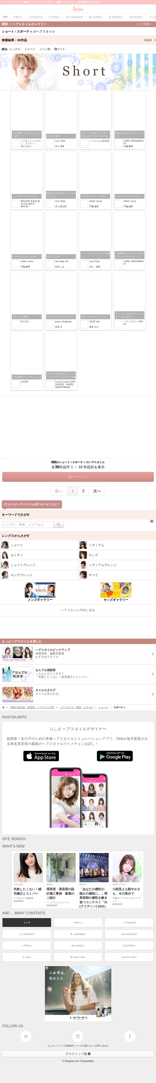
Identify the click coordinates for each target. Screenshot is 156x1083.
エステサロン (129, 945)
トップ (26, 922)
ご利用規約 (68, 1045)
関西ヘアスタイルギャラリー (77, 24)
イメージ (30, 49)
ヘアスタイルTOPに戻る (78, 610)
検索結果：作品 (79, 40)
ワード (60, 49)
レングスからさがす (16, 536)
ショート (103, 707)
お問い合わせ (101, 1045)
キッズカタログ (78, 934)
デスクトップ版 (78, 1054)
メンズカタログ (27, 934)
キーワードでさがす (16, 514)
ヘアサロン (26, 945)
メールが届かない (84, 1045)
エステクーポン (129, 957)
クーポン (26, 957)
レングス (15, 49)
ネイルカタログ (129, 934)
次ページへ (78, 477)
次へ (97, 491)
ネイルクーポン (78, 957)
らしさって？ (54, 1045)
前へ (59, 491)
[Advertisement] (78, 427)
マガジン (77, 922)
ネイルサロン (78, 945)
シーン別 (45, 49)
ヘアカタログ (129, 922)
